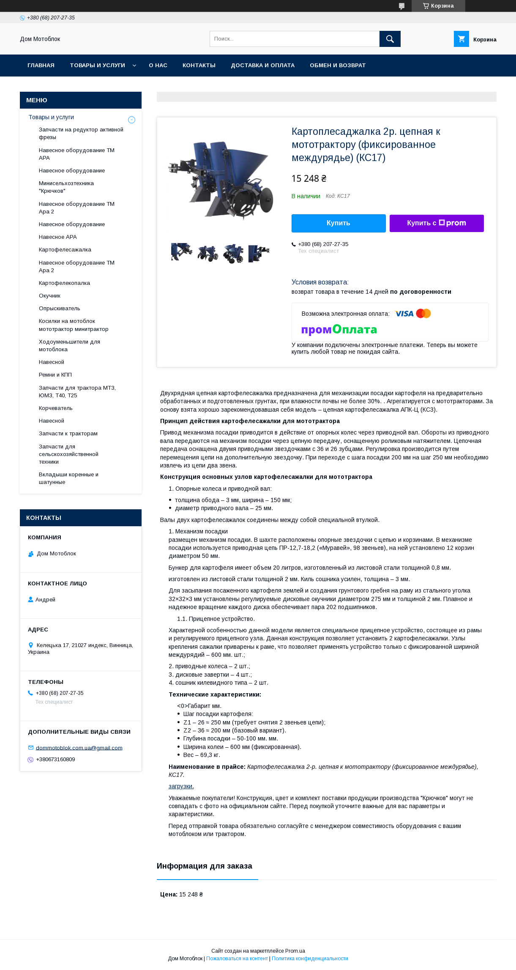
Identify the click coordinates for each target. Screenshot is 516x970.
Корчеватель (56, 408)
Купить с (436, 223)
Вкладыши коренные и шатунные (68, 478)
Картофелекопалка (64, 283)
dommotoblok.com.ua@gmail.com (79, 747)
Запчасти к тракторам (68, 433)
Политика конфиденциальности (310, 959)
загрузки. (181, 786)
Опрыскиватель (59, 308)
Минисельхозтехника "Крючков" (66, 187)
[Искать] (390, 39)
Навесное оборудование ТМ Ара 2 (77, 208)
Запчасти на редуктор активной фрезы (81, 133)
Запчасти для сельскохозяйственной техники (68, 454)
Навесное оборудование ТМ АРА (77, 154)
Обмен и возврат (338, 65)
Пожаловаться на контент (237, 959)
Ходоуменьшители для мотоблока (69, 345)
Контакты (199, 65)
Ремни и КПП (55, 375)
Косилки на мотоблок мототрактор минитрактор (74, 325)
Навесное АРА (58, 237)
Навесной (51, 362)
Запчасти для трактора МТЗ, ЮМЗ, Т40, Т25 (77, 392)
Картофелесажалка (65, 249)
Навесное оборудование (72, 170)
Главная (41, 65)
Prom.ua (295, 951)
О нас (158, 65)
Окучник (49, 295)
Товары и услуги (97, 65)
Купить (338, 223)
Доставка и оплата (263, 65)
